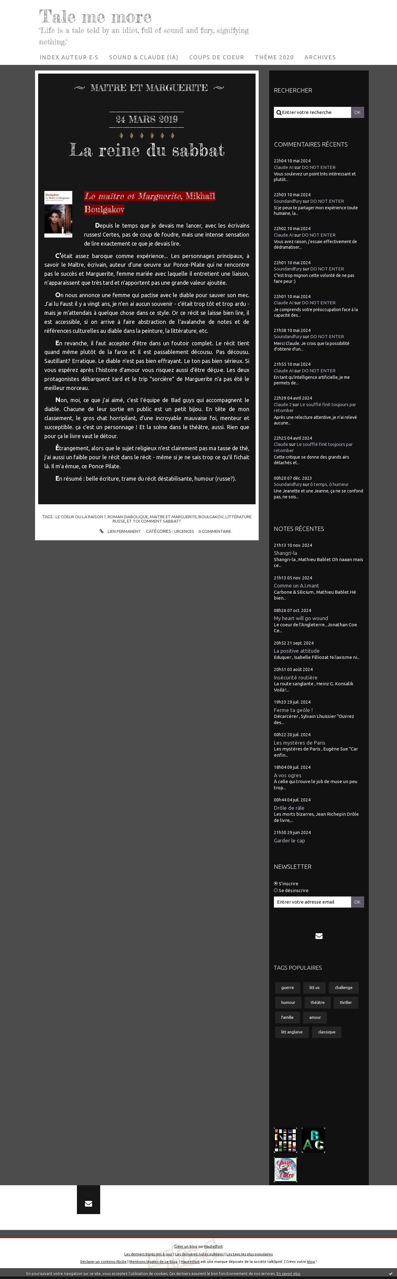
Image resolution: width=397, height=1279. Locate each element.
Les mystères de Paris (300, 743)
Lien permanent (118, 531)
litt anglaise (292, 1033)
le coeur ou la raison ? (79, 516)
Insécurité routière (296, 677)
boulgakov (212, 516)
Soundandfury (288, 201)
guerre (287, 988)
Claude (281, 444)
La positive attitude (297, 651)
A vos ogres (288, 775)
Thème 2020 (274, 57)
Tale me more (99, 15)
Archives (320, 57)
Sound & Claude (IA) (144, 57)
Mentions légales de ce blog (153, 1264)
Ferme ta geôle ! (293, 710)
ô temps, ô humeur (331, 484)
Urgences (184, 531)
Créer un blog (185, 1249)
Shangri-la (285, 553)
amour (316, 1017)
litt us (315, 988)
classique (328, 1033)
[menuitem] (69, 57)
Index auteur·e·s (69, 57)
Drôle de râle (289, 808)
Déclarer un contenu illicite (103, 1264)
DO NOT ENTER (319, 167)
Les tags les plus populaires (249, 1256)
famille (287, 1017)
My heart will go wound (301, 618)
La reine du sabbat (147, 149)
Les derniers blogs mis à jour (148, 1256)
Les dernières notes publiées (199, 1256)
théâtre (319, 1002)
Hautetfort (213, 1249)
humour (288, 1002)
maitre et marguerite (174, 516)
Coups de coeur (216, 57)
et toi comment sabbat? (154, 521)
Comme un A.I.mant (297, 585)
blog (311, 1264)
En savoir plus (288, 1274)
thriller (348, 1002)
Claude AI (283, 167)
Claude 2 (283, 404)
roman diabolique (127, 516)
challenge (345, 988)
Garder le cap (289, 840)
